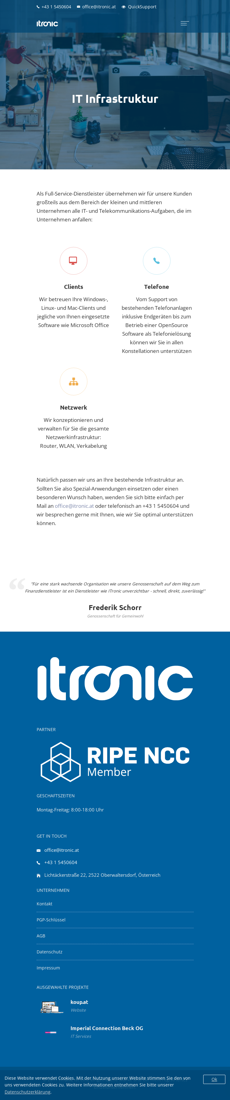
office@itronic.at (74, 505)
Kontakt (44, 904)
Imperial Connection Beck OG (107, 1028)
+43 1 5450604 (60, 862)
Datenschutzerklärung (27, 1092)
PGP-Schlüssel (51, 920)
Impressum (48, 968)
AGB (41, 936)
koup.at (79, 1002)
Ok (214, 1079)
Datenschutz (50, 952)
